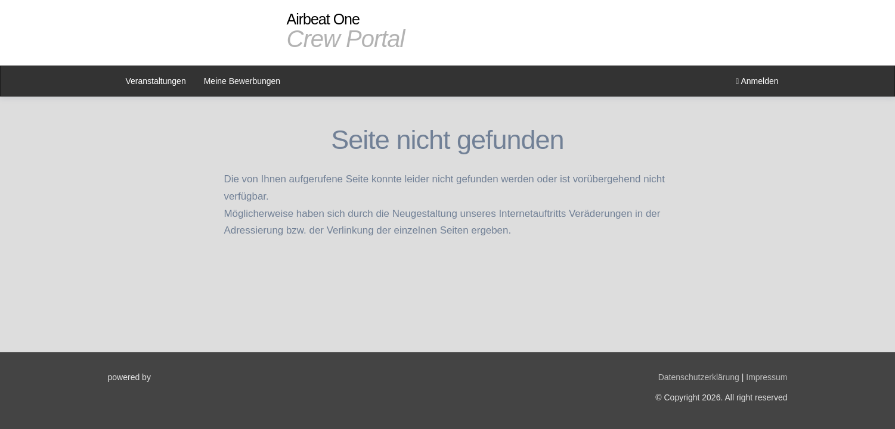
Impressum (766, 377)
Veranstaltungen (156, 81)
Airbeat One (346, 31)
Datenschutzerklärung (698, 377)
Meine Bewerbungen (242, 81)
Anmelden (757, 81)
